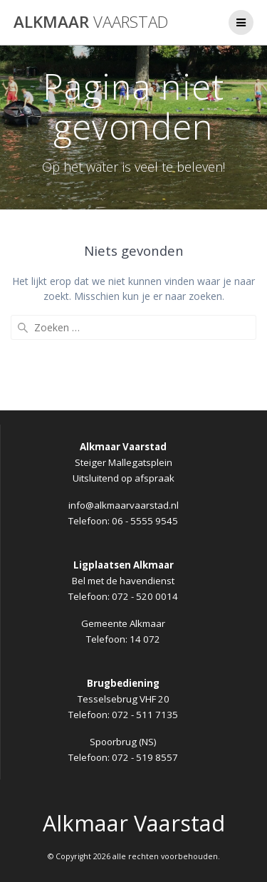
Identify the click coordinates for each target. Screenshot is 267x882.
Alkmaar (91, 22)
